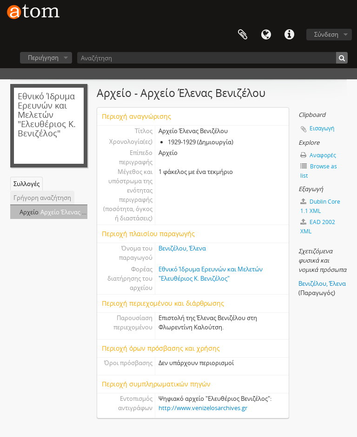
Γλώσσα (266, 34)
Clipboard (242, 34)
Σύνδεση (326, 34)
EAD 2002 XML (317, 226)
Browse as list (318, 171)
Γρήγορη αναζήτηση (42, 197)
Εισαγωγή (322, 128)
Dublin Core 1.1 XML (320, 206)
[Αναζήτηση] (212, 58)
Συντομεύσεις (289, 34)
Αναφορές (318, 155)
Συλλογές (26, 184)
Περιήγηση (43, 57)
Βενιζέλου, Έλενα (182, 248)
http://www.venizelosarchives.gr (203, 408)
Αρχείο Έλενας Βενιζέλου (75, 212)
